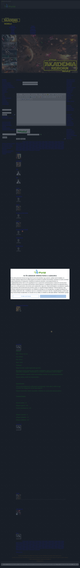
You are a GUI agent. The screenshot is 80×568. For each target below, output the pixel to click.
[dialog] (40, 284)
